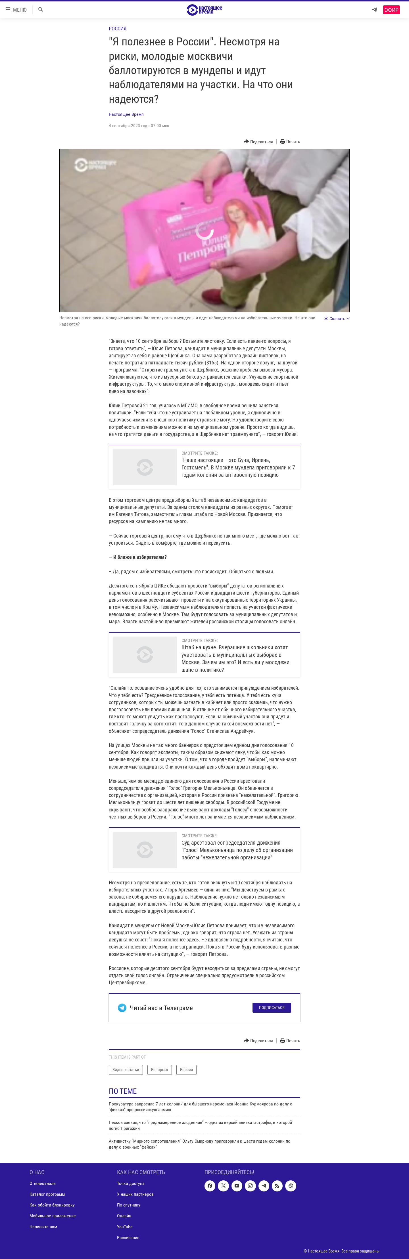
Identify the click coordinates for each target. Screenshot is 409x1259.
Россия (117, 29)
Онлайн (124, 1216)
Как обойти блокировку (52, 1205)
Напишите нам (43, 1226)
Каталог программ (47, 1194)
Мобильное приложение (53, 1216)
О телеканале (43, 1183)
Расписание (128, 1237)
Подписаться (272, 1007)
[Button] (258, 142)
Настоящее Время (126, 114)
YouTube (125, 1226)
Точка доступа (131, 1183)
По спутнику (128, 1205)
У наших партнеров (135, 1194)
